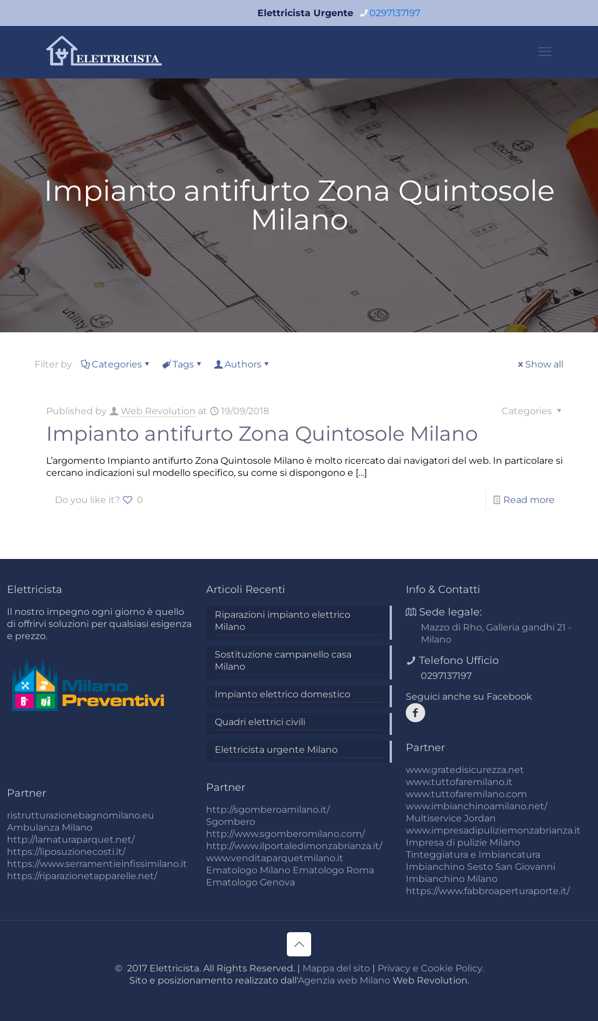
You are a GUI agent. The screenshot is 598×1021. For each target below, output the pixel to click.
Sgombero (230, 821)
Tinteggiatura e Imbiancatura (473, 854)
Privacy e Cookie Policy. (431, 968)
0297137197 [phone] (394, 12)
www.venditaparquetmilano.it (274, 858)
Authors (242, 364)
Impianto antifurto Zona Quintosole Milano (262, 433)
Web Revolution (158, 411)
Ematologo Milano (248, 870)
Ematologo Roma (333, 870)
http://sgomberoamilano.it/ (268, 809)
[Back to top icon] (299, 944)
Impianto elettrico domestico (282, 694)
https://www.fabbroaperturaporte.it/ (488, 890)
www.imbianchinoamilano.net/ (476, 806)
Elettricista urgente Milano (276, 749)
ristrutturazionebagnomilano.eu (80, 815)
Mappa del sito (336, 968)
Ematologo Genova (250, 882)
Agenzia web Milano (344, 980)
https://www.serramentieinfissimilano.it (97, 863)
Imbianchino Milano (452, 878)
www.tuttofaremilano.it (459, 781)
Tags (182, 364)
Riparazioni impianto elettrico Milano (282, 620)
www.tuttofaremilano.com (466, 794)
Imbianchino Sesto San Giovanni (480, 866)
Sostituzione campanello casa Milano (283, 660)
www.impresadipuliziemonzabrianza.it (493, 830)
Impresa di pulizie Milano (463, 842)
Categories (116, 364)
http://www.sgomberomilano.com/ (285, 833)
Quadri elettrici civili (260, 721)
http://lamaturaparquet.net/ (70, 839)
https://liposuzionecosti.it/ (66, 851)
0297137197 (446, 675)
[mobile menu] (545, 52)
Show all (539, 364)
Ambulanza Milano (49, 827)
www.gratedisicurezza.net (465, 769)
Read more (529, 499)
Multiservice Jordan (451, 818)
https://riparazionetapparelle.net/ (82, 875)
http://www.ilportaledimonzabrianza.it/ (294, 845)
